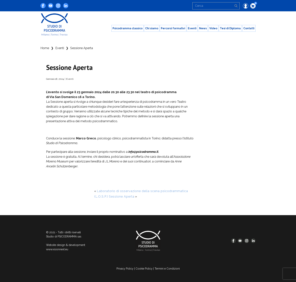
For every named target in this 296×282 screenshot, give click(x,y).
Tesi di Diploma (230, 28)
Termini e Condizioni (167, 268)
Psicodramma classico (128, 28)
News (203, 28)
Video (213, 28)
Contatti (248, 28)
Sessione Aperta (121, 196)
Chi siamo (151, 28)
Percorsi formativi (173, 28)
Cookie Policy (144, 268)
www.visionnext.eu (57, 249)
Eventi (192, 28)
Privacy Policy (124, 268)
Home (44, 48)
